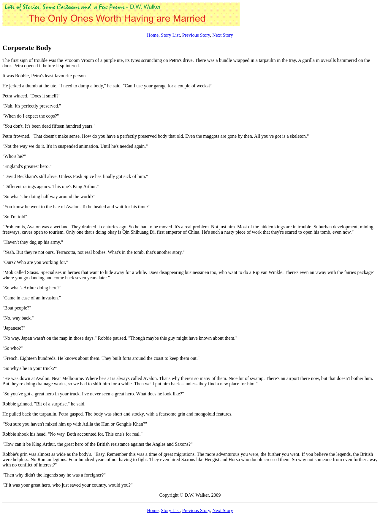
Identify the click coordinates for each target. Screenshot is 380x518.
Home (153, 35)
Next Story (222, 35)
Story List (170, 35)
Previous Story (196, 35)
